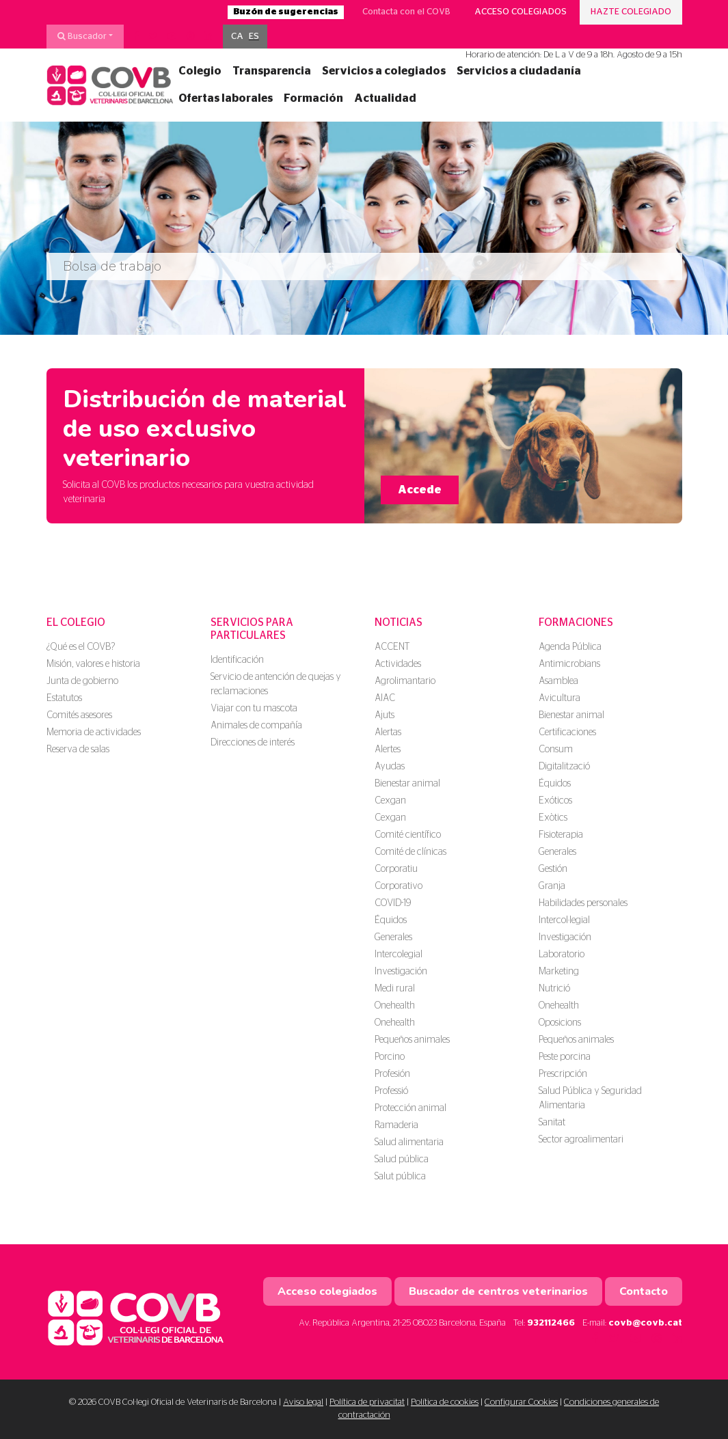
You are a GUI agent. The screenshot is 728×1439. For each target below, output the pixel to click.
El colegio (75, 622)
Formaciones (576, 622)
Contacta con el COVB (406, 12)
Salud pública (402, 1159)
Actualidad (385, 98)
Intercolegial (398, 954)
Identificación (237, 660)
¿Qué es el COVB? (80, 647)
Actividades (398, 664)
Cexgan (390, 801)
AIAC (385, 698)
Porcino (390, 1057)
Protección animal (410, 1108)
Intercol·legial (564, 920)
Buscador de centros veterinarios (498, 1291)
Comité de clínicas (410, 852)
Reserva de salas (77, 749)
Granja (552, 886)
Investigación (401, 971)
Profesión (392, 1074)
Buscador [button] (82, 36)
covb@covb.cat (645, 1323)
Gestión (553, 869)
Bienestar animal (407, 784)
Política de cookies (444, 1402)
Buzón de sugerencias (285, 12)
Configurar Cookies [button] (521, 1402)
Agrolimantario (405, 681)
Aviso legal (303, 1402)
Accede (420, 489)
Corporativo (398, 886)
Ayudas (390, 766)
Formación (313, 98)
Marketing (559, 971)
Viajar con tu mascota (254, 708)
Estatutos (64, 698)
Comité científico (408, 835)
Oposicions (560, 1023)
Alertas (388, 732)
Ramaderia (396, 1125)
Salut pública (400, 1176)
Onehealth (395, 1006)
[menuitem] (237, 37)
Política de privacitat (367, 1402)
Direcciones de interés (253, 743)
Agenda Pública (570, 647)
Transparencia (271, 71)
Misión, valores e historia (93, 664)
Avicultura (559, 698)
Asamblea (558, 681)
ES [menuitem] (254, 36)
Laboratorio (561, 954)
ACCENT (392, 647)
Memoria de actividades (93, 732)
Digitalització (564, 766)
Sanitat (552, 1122)
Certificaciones (567, 732)
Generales (393, 937)
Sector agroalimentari (581, 1140)
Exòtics (553, 818)
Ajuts (384, 715)
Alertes (388, 749)
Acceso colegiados (520, 12)
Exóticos (555, 801)
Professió (391, 1091)
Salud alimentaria (409, 1142)
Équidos (391, 920)
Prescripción (563, 1074)
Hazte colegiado (631, 12)
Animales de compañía (256, 725)
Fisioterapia (561, 835)
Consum (556, 749)
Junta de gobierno (82, 681)
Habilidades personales (583, 903)
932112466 (551, 1323)
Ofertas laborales (225, 98)
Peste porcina (565, 1057)
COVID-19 (393, 903)
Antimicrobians (569, 664)
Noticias (398, 622)
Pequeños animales (412, 1040)
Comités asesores (79, 715)
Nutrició (554, 988)
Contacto (643, 1291)
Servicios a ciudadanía (519, 71)
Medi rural (395, 988)
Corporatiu (396, 869)
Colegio (199, 71)
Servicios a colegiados (384, 71)
